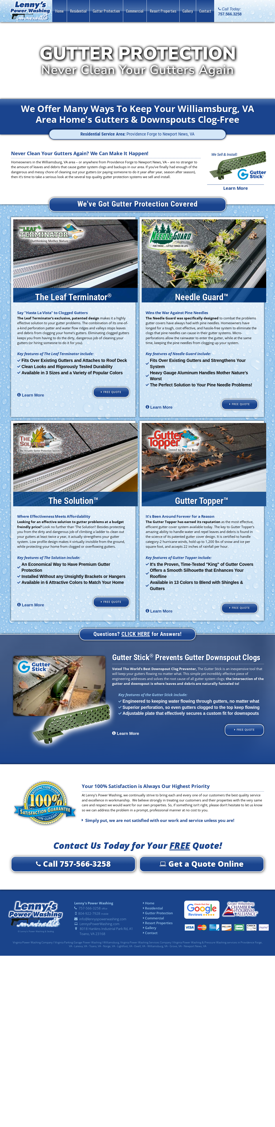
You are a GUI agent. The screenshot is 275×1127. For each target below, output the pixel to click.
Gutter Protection (158, 914)
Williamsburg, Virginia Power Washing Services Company (137, 943)
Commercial (153, 919)
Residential (153, 909)
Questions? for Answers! (137, 635)
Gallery (149, 929)
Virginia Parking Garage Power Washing (78, 943)
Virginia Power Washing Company (33, 943)
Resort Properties (158, 924)
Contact (150, 934)
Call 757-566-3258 (73, 865)
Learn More (235, 188)
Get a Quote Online (202, 865)
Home (148, 904)
